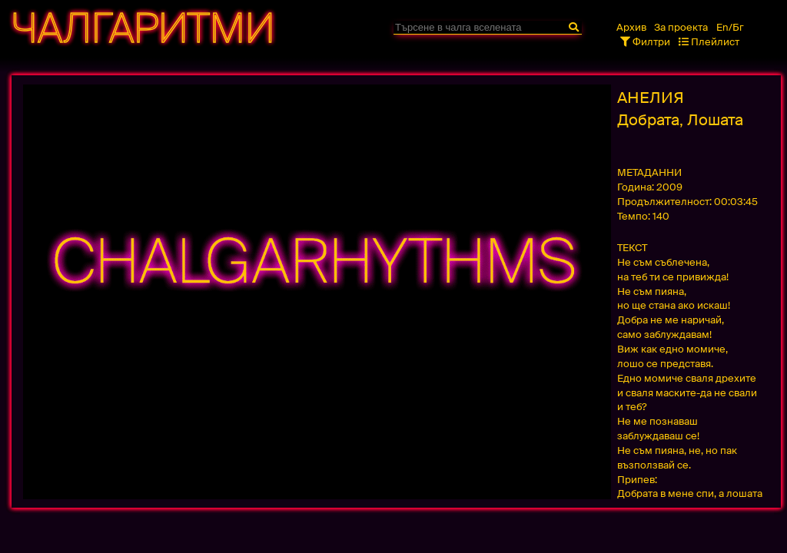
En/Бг (730, 27)
